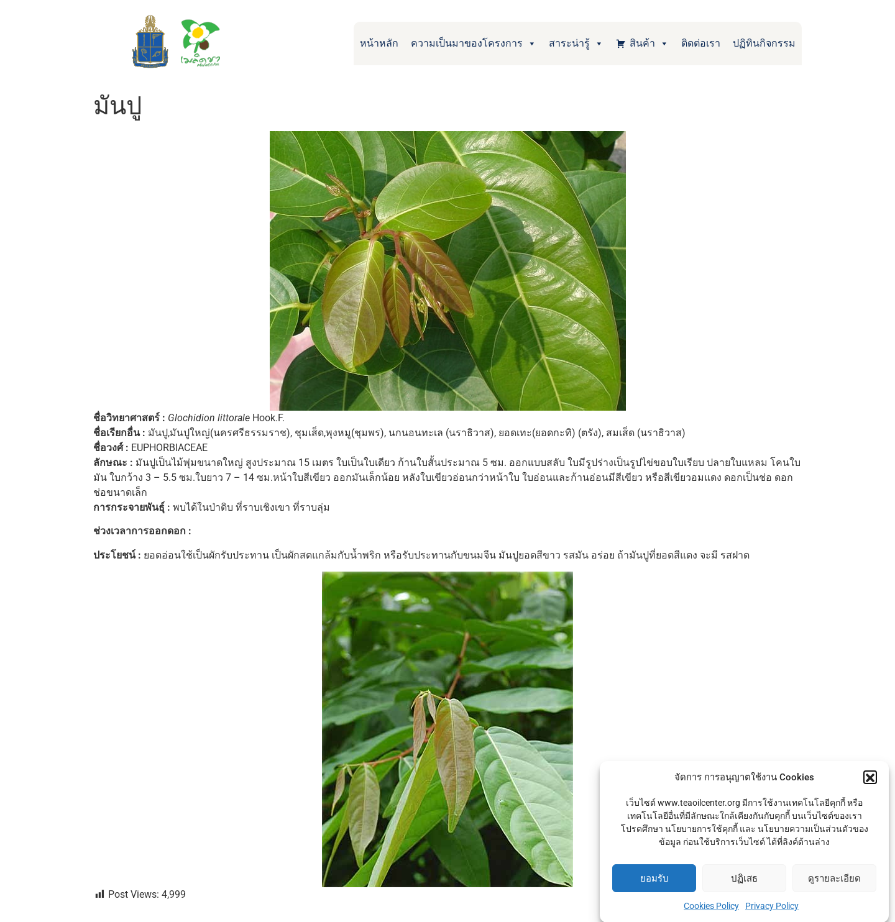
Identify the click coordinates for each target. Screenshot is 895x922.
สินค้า (649, 43)
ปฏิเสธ (744, 885)
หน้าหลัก (379, 43)
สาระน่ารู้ (576, 43)
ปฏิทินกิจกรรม (764, 43)
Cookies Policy (711, 913)
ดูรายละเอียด (834, 885)
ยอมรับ (654, 885)
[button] (870, 784)
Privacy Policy (772, 913)
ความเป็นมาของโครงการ (473, 43)
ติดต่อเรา (700, 43)
